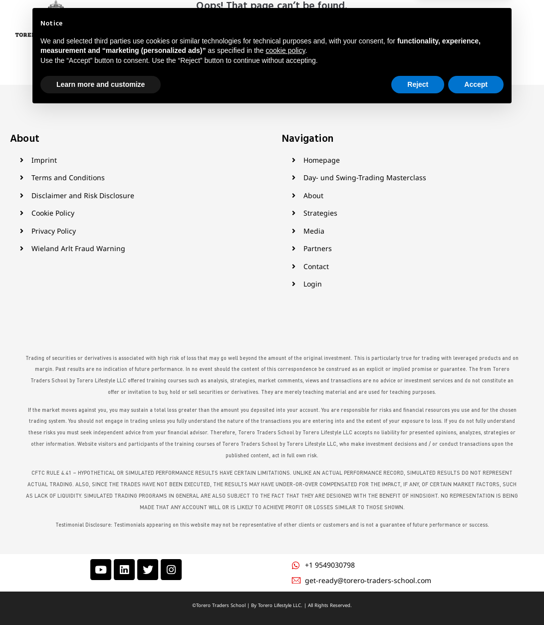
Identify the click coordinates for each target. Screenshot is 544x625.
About (167, 32)
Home (138, 32)
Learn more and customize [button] (100, 598)
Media (288, 32)
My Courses (395, 32)
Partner (319, 32)
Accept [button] (476, 598)
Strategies (203, 32)
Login (432, 32)
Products (250, 32)
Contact (354, 32)
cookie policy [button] (285, 564)
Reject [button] (417, 598)
